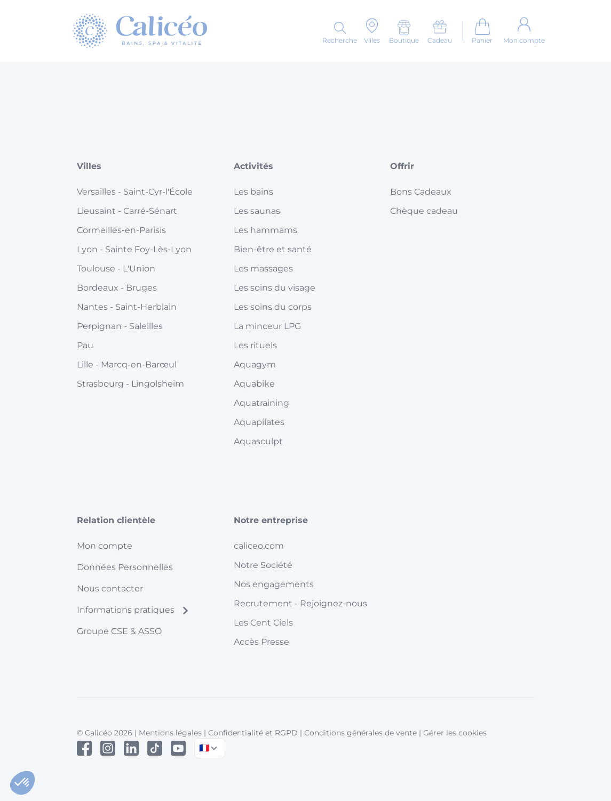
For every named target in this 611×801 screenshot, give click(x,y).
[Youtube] (178, 748)
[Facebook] (84, 748)
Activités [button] (253, 166)
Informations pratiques (133, 610)
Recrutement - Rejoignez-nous (300, 603)
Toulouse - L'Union (116, 268)
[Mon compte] (524, 31)
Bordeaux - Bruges (117, 288)
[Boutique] (404, 32)
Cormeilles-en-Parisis (121, 230)
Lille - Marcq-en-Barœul (127, 364)
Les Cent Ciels (263, 623)
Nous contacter (110, 588)
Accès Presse (261, 642)
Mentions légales (170, 733)
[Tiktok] (154, 748)
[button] (22, 783)
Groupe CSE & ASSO (119, 631)
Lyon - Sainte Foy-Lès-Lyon (134, 249)
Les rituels (255, 345)
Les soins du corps (273, 307)
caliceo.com (259, 546)
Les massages (263, 268)
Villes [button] (89, 166)
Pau (85, 345)
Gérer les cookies (455, 733)
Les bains (253, 192)
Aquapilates (259, 422)
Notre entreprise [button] (271, 520)
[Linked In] (131, 748)
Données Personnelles (125, 567)
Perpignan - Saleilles (120, 326)
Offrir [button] (402, 166)
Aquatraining (261, 403)
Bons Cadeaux (420, 192)
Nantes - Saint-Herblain (127, 307)
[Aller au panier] (482, 31)
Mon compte (104, 546)
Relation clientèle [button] (116, 520)
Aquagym (255, 364)
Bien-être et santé (273, 249)
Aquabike (254, 384)
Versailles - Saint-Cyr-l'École (135, 192)
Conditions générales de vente (360, 733)
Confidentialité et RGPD (253, 733)
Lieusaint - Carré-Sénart (127, 211)
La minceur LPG (267, 326)
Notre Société (263, 565)
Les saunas (257, 211)
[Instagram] (107, 748)
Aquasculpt (258, 441)
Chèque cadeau (424, 211)
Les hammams (265, 230)
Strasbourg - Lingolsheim (130, 384)
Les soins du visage (274, 288)
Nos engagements (274, 584)
